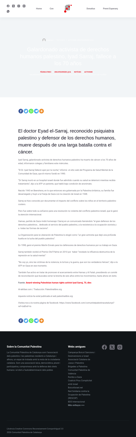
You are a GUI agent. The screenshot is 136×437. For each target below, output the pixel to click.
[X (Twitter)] (13, 6)
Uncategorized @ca (85, 40)
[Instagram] (18, 6)
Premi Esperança (111, 8)
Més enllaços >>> (76, 405)
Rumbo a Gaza (75, 377)
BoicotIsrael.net (75, 387)
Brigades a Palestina (77, 366)
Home (39, 8)
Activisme (72, 40)
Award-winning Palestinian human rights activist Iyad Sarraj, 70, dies (58, 282)
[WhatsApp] (8, 11)
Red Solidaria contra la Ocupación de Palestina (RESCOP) (79, 395)
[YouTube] (24, 6)
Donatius (91, 8)
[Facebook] (8, 6)
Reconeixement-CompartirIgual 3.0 (48, 429)
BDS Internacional (76, 401)
